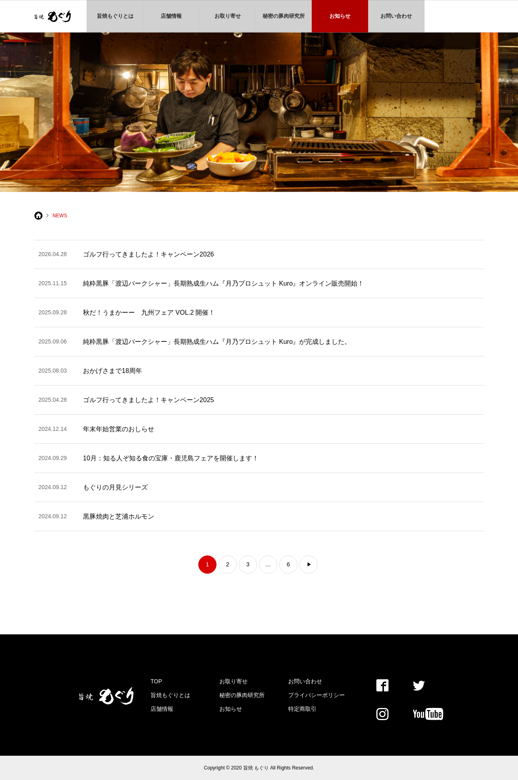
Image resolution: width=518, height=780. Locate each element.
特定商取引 (302, 709)
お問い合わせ (396, 16)
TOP (156, 681)
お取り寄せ (227, 16)
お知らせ (339, 16)
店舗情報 (171, 16)
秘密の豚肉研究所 (284, 16)
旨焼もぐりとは (115, 16)
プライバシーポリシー (316, 695)
